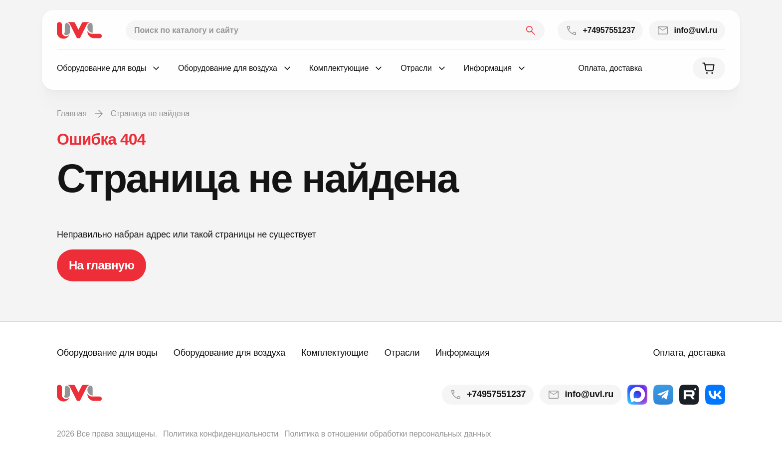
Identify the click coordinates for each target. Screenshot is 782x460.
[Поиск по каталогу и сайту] (335, 30)
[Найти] (531, 30)
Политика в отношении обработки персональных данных (387, 434)
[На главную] (79, 30)
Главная (72, 113)
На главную (101, 265)
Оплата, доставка (610, 68)
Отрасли (402, 353)
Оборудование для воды (107, 353)
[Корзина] (709, 68)
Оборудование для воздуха (229, 353)
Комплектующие (335, 353)
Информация (462, 353)
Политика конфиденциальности (220, 434)
